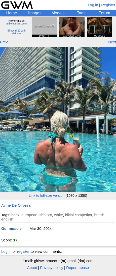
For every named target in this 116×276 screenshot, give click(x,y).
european (29, 215)
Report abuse (77, 267)
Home (11, 13)
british (99, 215)
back (15, 215)
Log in (93, 5)
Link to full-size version (47, 196)
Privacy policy (51, 267)
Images (34, 13)
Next (112, 42)
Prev (4, 42)
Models (58, 13)
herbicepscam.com (16, 23)
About (32, 267)
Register (108, 5)
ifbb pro (46, 215)
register (23, 251)
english (7, 219)
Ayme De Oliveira (15, 205)
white (58, 215)
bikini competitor (78, 215)
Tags (81, 13)
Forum (104, 13)
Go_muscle (11, 228)
